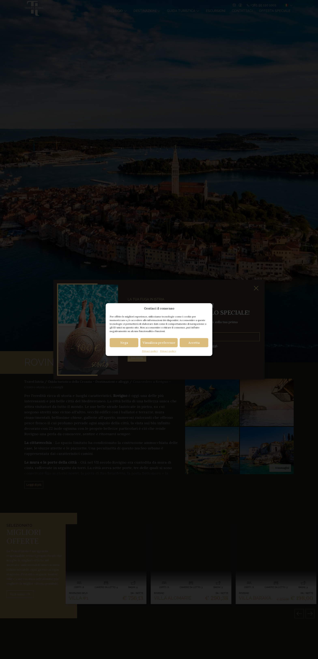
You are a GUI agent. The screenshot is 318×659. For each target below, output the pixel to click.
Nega (124, 342)
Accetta (194, 342)
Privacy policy (150, 351)
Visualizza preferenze (159, 342)
